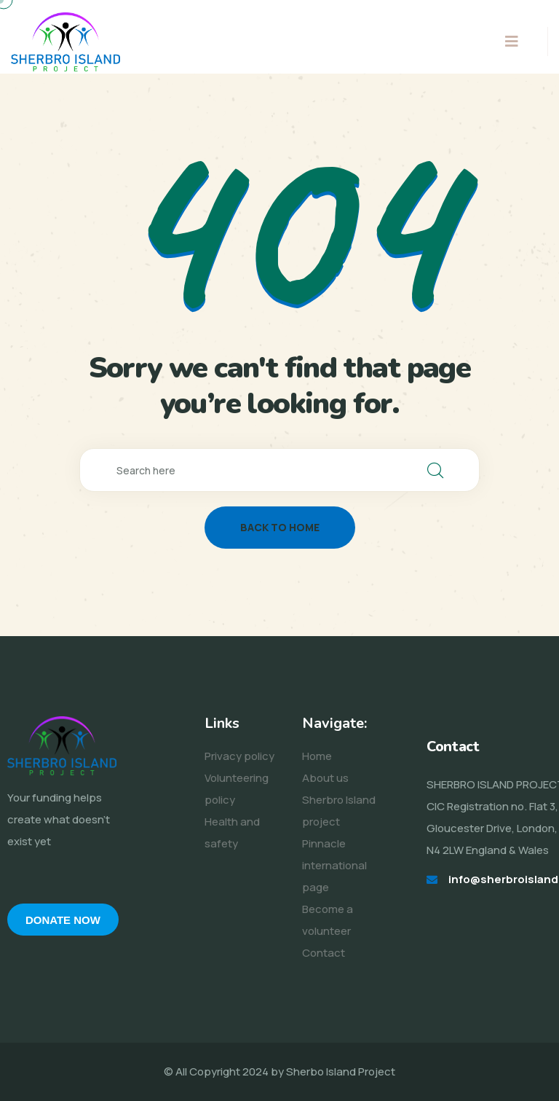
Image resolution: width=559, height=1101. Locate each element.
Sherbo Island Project (340, 1071)
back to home (280, 527)
